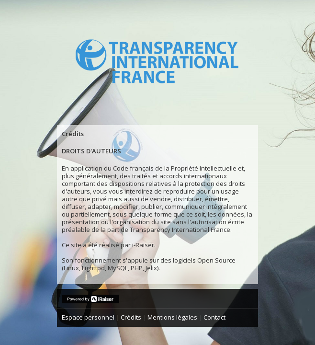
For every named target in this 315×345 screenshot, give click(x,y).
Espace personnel (88, 317)
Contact (214, 317)
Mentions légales (172, 317)
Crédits (131, 317)
